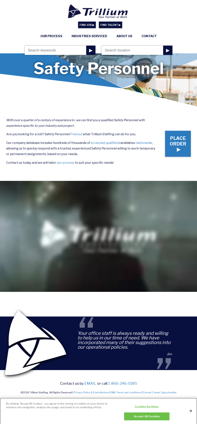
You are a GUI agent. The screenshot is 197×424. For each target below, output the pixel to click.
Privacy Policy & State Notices (91, 392)
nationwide (144, 143)
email (90, 383)
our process (65, 163)
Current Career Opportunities (160, 392)
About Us (124, 36)
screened (98, 143)
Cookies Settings (147, 409)
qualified (112, 143)
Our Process (51, 36)
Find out (76, 134)
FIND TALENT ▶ (110, 25)
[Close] (191, 413)
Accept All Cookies (147, 419)
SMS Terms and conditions (126, 392)
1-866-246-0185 (122, 383)
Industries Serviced (89, 36)
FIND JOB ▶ (87, 25)
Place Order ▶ (178, 143)
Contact (149, 36)
